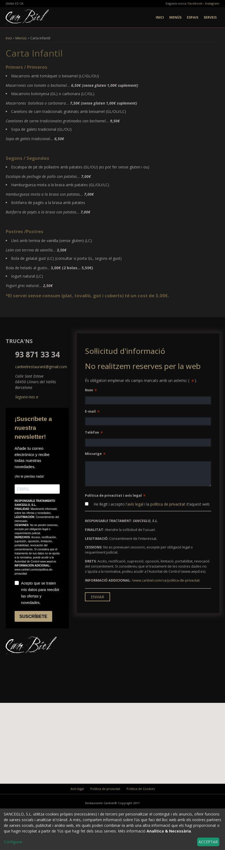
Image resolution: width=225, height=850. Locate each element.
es (17, 3)
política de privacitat (167, 504)
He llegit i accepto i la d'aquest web (147, 504)
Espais (192, 17)
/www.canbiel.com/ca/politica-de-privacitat (166, 580)
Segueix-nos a (26, 396)
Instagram (212, 3)
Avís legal (77, 789)
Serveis (210, 17)
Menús (175, 17)
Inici (160, 17)
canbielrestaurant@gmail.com (41, 366)
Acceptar (208, 841)
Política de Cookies (141, 789)
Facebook (195, 3)
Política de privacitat (105, 789)
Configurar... (14, 841)
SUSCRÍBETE (33, 616)
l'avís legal (134, 504)
